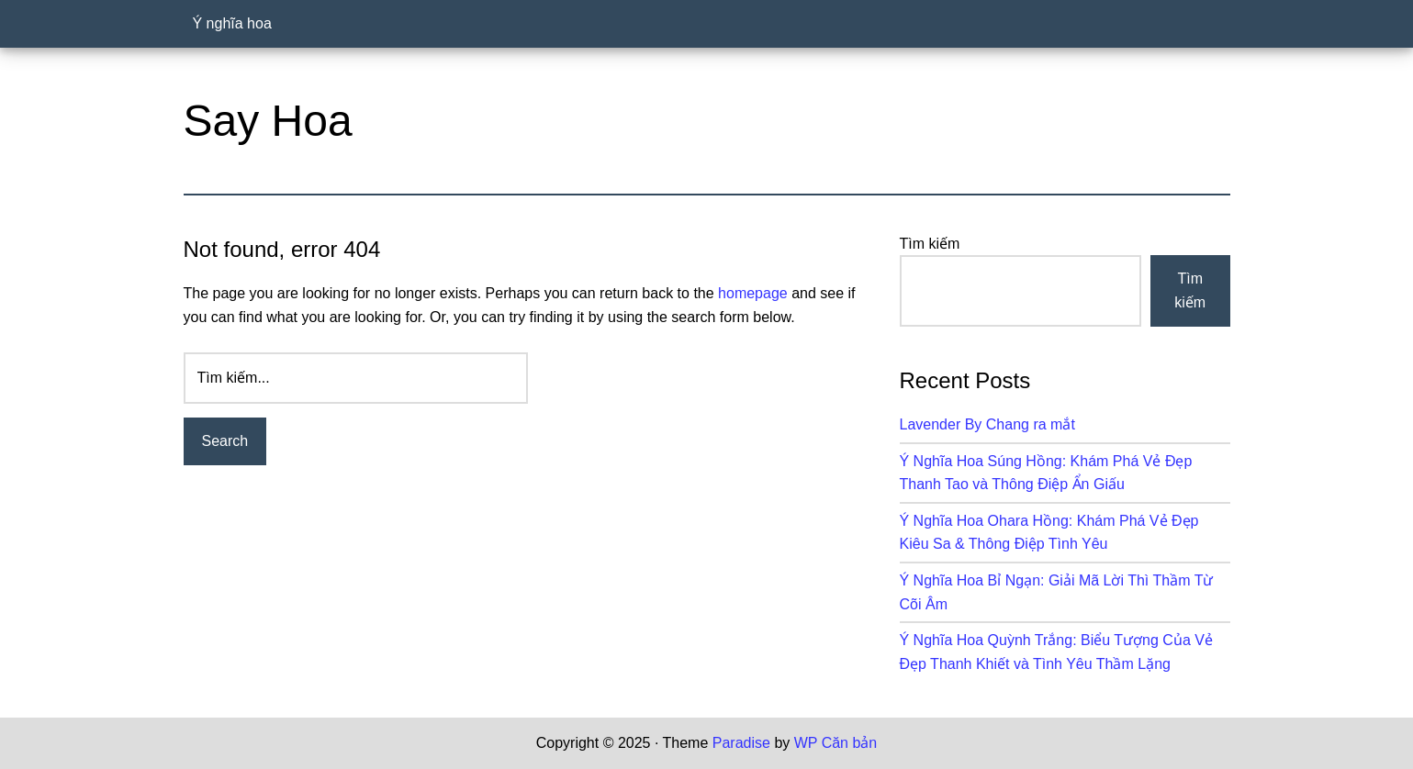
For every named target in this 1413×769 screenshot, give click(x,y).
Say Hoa (268, 120)
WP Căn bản (836, 743)
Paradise (741, 743)
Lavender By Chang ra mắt (987, 424)
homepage (753, 293)
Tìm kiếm (930, 243)
